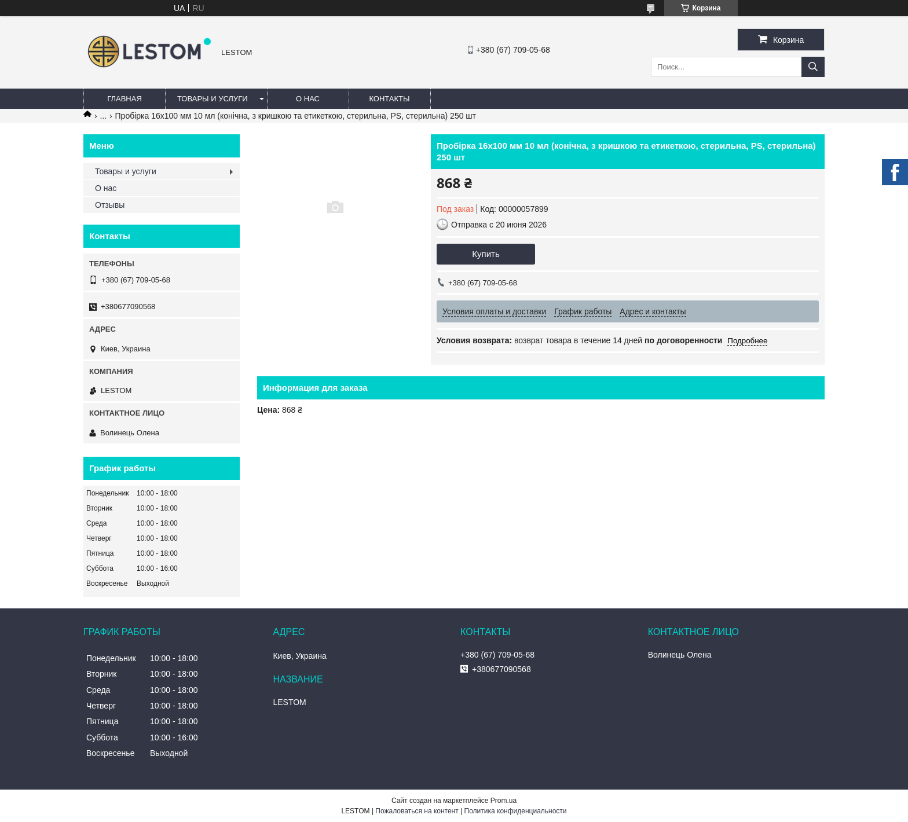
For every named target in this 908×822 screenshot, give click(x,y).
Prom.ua (503, 801)
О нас (308, 98)
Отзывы (110, 205)
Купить (485, 254)
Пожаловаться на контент (416, 811)
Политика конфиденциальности (515, 811)
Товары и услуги (212, 98)
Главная (124, 98)
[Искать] (813, 67)
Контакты (389, 98)
